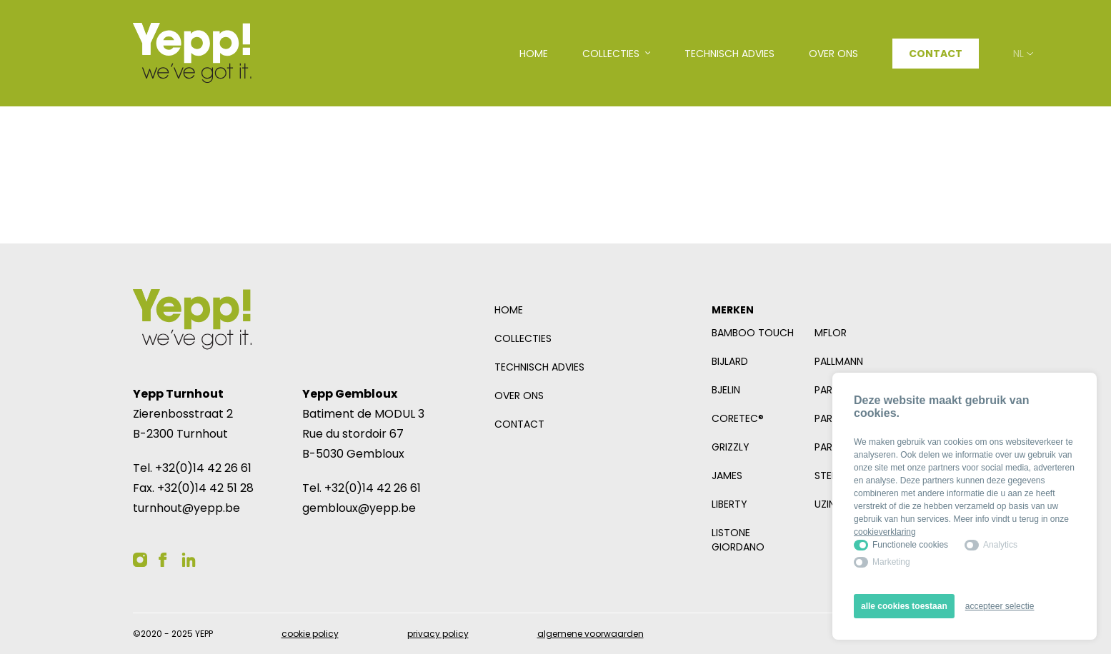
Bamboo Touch (753, 333)
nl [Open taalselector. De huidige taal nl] (1023, 53)
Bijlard (730, 361)
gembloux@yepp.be (359, 508)
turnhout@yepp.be (186, 508)
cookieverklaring (885, 532)
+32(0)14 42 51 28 (205, 488)
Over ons (519, 395)
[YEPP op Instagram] (140, 560)
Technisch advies (539, 367)
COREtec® (738, 418)
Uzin (824, 504)
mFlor (830, 333)
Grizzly (730, 447)
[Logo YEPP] (192, 53)
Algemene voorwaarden (590, 634)
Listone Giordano (738, 539)
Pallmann (838, 361)
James (727, 475)
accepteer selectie (1000, 606)
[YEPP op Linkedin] (189, 560)
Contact (935, 53)
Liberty (729, 504)
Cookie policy (310, 634)
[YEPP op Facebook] (163, 560)
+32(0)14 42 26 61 (203, 468)
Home (508, 310)
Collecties (523, 338)
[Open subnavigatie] (616, 53)
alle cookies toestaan (904, 606)
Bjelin (726, 390)
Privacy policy (438, 634)
